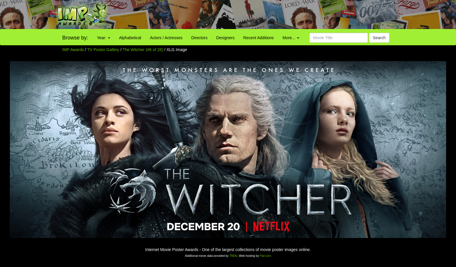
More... (291, 37)
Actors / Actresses (166, 37)
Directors (199, 37)
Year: (103, 37)
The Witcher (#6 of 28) (143, 49)
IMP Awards (73, 49)
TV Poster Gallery (103, 49)
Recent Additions (258, 37)
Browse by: (75, 38)
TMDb (233, 255)
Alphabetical (130, 37)
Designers (225, 37)
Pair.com (265, 255)
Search (379, 37)
